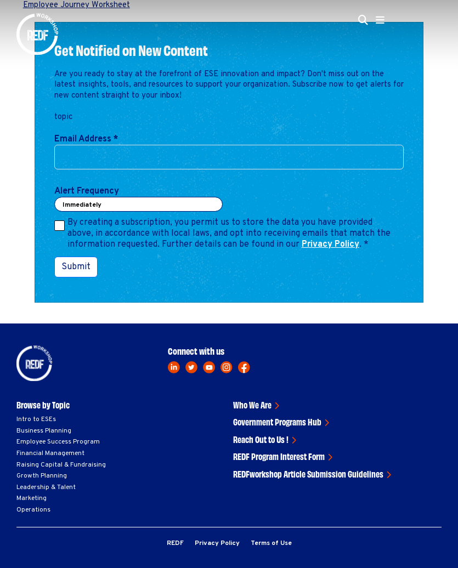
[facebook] (244, 367)
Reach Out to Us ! (261, 439)
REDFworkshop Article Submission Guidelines (308, 473)
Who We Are (252, 404)
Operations (33, 509)
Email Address (86, 139)
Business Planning (43, 431)
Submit (76, 267)
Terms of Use (271, 543)
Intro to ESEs (36, 419)
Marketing (31, 498)
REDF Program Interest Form (279, 456)
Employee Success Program (58, 442)
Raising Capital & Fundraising (61, 465)
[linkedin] (174, 367)
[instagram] (226, 367)
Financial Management (50, 453)
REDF (175, 543)
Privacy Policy (330, 244)
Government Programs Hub (277, 421)
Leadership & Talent (46, 487)
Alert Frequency (86, 191)
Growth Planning (41, 476)
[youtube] (209, 367)
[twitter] (191, 367)
